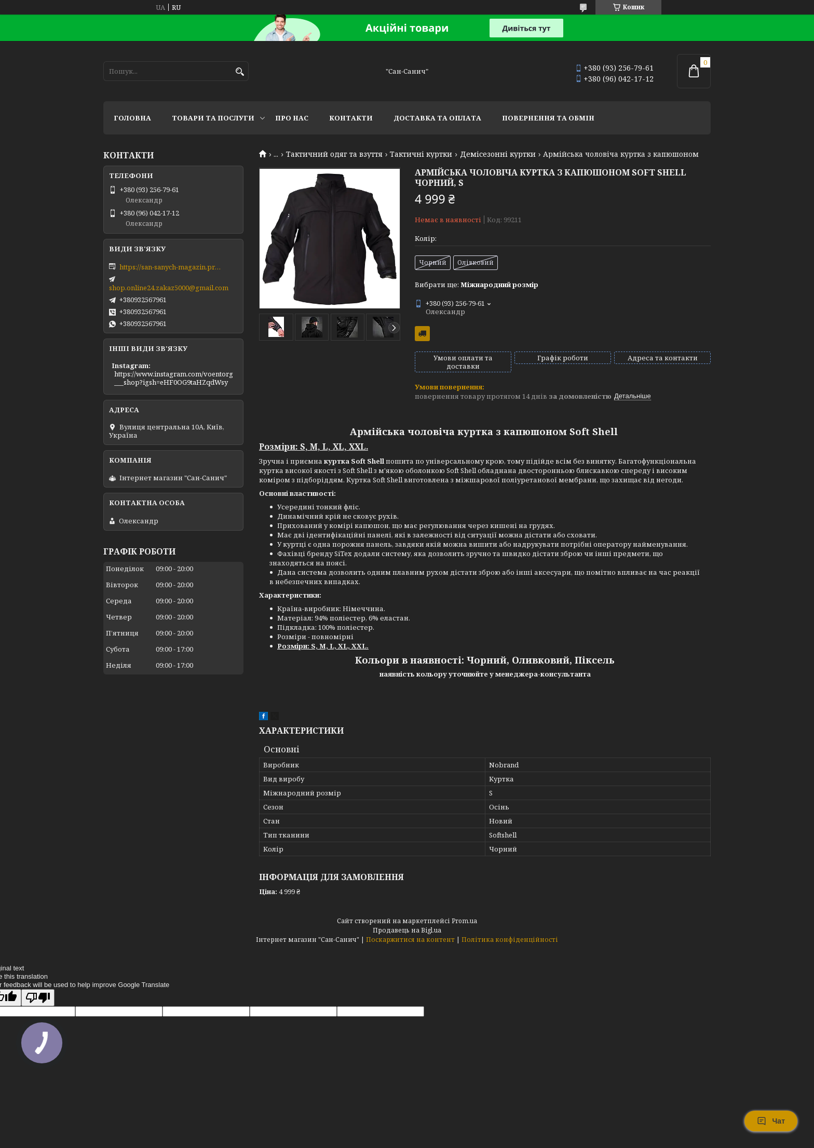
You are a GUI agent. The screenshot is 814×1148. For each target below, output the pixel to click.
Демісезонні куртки (498, 154)
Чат (771, 1121)
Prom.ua (464, 920)
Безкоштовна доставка (422, 333)
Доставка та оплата (437, 118)
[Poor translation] (38, 997)
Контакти (351, 118)
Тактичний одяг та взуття (334, 154)
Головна (132, 118)
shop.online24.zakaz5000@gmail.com (168, 287)
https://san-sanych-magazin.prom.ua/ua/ (171, 267)
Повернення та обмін (548, 118)
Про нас (291, 118)
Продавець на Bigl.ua (407, 930)
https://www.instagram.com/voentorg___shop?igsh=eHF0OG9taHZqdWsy (173, 378)
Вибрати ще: (476, 284)
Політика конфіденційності (510, 939)
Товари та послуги (213, 118)
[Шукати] (239, 72)
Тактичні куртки (421, 154)
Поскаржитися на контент (410, 939)
